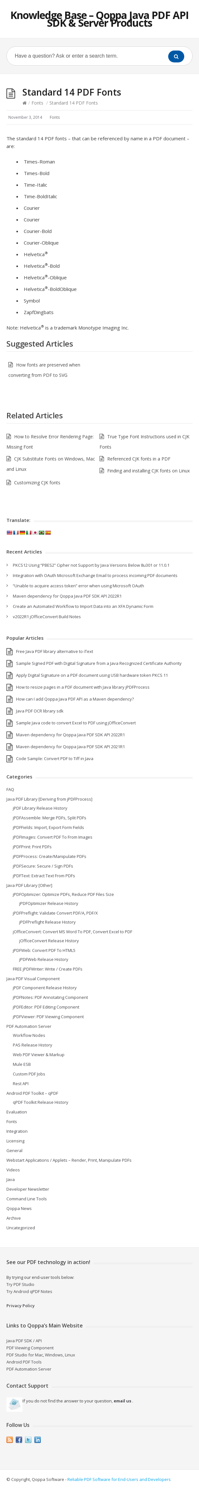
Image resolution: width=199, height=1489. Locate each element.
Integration (17, 1131)
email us (122, 1401)
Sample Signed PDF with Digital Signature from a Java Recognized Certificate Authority (99, 663)
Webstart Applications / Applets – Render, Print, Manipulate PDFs (69, 1160)
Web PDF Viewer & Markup (39, 1054)
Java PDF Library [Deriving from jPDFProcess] (49, 799)
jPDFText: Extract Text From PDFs (44, 876)
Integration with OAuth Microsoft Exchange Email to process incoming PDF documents (95, 575)
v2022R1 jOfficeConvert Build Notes (47, 616)
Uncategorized (20, 1228)
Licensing (15, 1141)
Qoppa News (19, 1208)
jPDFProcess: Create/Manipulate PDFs (49, 856)
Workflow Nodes (29, 1035)
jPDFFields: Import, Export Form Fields (48, 827)
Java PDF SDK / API (24, 1341)
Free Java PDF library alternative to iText (54, 651)
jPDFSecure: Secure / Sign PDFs (43, 866)
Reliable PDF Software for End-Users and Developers (119, 1479)
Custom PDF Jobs (29, 1074)
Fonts (37, 103)
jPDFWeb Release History (43, 959)
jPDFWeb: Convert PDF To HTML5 (44, 950)
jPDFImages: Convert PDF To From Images (52, 837)
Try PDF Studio (20, 1284)
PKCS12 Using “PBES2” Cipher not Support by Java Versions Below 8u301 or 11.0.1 (91, 565)
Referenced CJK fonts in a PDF (138, 459)
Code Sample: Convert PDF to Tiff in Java (54, 758)
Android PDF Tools (24, 1362)
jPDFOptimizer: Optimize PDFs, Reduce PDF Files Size (63, 894)
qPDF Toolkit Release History (40, 1102)
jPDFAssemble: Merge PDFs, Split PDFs (49, 818)
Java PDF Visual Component (33, 979)
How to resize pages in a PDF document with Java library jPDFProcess (83, 687)
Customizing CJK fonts (37, 482)
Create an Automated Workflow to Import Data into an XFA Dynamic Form (83, 606)
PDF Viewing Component (30, 1348)
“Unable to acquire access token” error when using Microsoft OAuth (78, 586)
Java (10, 1179)
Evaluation (16, 1112)
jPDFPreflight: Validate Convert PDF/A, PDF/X (55, 913)
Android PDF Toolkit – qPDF (32, 1093)
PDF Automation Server (28, 1026)
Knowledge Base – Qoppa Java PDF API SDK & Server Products (99, 19)
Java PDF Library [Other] (29, 885)
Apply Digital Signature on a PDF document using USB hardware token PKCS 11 (92, 675)
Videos (13, 1170)
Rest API (21, 1083)
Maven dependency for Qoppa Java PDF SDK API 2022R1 (67, 596)
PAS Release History (32, 1045)
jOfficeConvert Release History (49, 941)
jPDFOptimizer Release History (48, 903)
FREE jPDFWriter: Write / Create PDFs (47, 969)
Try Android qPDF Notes (29, 1291)
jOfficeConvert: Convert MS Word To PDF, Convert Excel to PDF (72, 932)
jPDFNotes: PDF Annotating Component (50, 997)
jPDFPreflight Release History (47, 922)
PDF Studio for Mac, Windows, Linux (40, 1355)
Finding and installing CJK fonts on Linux (148, 471)
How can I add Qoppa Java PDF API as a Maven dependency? (75, 699)
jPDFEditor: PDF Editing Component (46, 1007)
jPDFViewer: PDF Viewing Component (48, 1016)
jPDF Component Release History (45, 988)
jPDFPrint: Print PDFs (32, 847)
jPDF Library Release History (40, 808)
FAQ (10, 789)
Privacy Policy (20, 1305)
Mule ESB (22, 1064)
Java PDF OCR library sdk (40, 711)
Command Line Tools (26, 1199)
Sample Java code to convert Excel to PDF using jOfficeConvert (76, 723)
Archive (13, 1218)
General (14, 1150)
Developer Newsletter (27, 1189)
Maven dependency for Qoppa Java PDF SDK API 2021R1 (70, 746)
